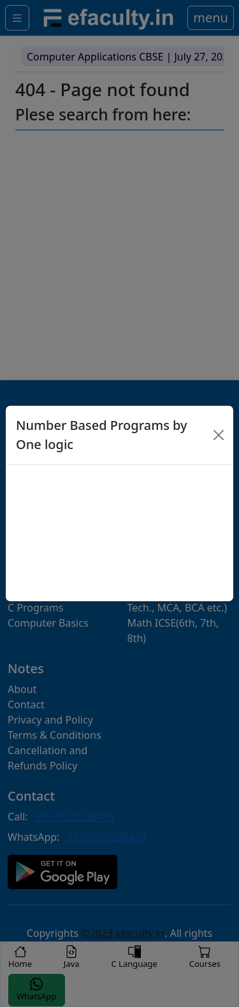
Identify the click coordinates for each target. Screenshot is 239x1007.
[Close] (219, 435)
